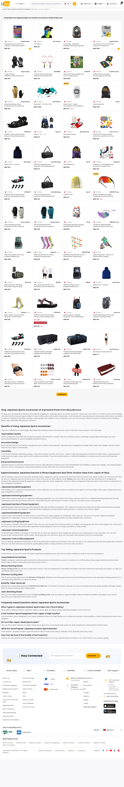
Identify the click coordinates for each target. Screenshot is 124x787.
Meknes (86, 724)
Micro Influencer (9, 737)
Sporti (118, 130)
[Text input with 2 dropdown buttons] (46, 3)
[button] (86, 3)
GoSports (116, 190)
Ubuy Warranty (8, 745)
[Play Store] (110, 740)
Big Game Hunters (85, 160)
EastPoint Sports (114, 100)
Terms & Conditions (45, 779)
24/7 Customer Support (114, 709)
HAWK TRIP (57, 377)
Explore (19, 4)
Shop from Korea (69, 771)
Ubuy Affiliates (28, 732)
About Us (6, 707)
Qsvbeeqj (116, 408)
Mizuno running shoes (9, 597)
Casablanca (88, 707)
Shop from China (84, 771)
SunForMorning (56, 190)
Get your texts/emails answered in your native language (114, 715)
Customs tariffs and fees (10, 729)
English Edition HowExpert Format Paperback (26, 70)
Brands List (27, 710)
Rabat (85, 710)
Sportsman (27, 190)
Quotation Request (10, 714)
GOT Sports (57, 70)
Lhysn (88, 250)
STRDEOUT (27, 160)
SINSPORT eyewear (114, 220)
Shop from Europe (9, 773)
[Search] (74, 4)
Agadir (85, 728)
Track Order (7, 724)
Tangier (86, 721)
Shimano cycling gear (37, 606)
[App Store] (110, 734)
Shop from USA (8, 771)
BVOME (58, 311)
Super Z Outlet (56, 408)
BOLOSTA (28, 311)
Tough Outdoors (26, 100)
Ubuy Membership (9, 741)
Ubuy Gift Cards (29, 735)
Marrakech (87, 714)
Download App (28, 707)
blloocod (117, 341)
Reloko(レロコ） (56, 280)
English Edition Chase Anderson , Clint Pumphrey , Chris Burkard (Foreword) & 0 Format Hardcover (114, 70)
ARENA (29, 280)
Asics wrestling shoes (42, 623)
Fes (84, 717)
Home (5, 9)
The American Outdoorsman (114, 377)
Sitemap (6, 721)
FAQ (24, 724)
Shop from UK (21, 771)
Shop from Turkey (99, 771)
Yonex (3, 588)
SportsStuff (57, 130)
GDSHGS (87, 100)
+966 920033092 (112, 725)
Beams (69, 507)
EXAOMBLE (57, 100)
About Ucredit (28, 728)
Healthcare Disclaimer (11, 748)
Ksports (58, 160)
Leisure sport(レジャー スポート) (26, 130)
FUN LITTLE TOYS (114, 160)
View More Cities (90, 735)
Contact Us (7, 710)
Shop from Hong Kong (52, 771)
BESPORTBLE (86, 280)
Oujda (85, 732)
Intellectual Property (10, 717)
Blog (24, 721)
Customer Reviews (30, 714)
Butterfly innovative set (38, 614)
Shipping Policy (8, 734)
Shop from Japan (35, 771)
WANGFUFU (86, 408)
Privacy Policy (60, 779)
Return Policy (27, 717)
